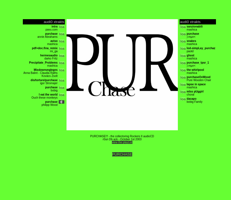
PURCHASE (122, 154)
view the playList (122, 142)
